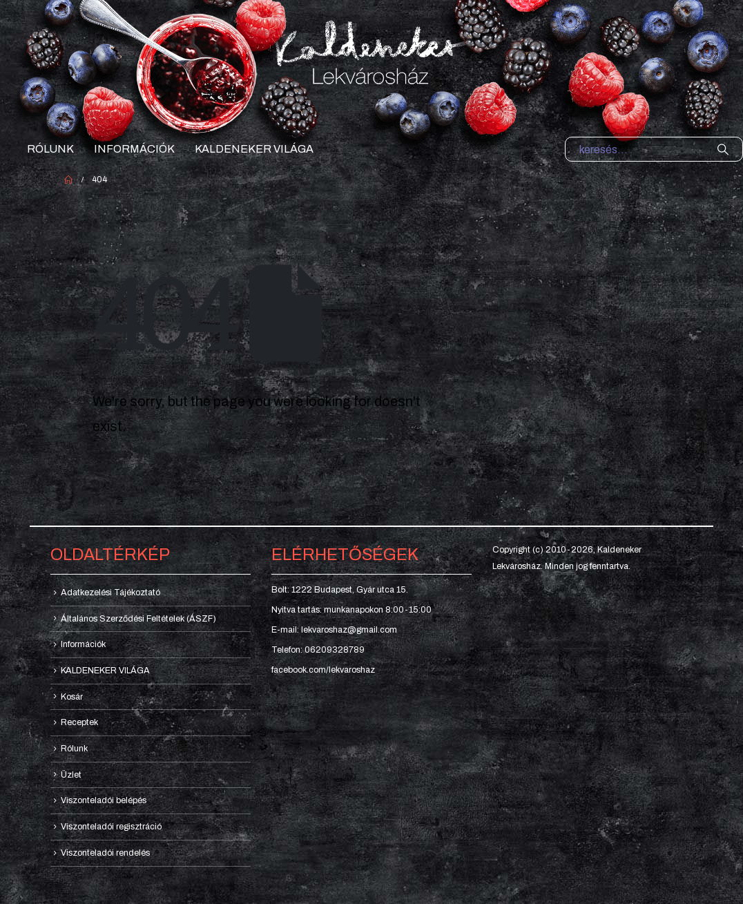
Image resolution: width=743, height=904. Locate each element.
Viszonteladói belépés (103, 800)
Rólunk (50, 149)
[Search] (723, 149)
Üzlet (71, 775)
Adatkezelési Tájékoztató (110, 592)
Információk (134, 149)
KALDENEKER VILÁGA (254, 149)
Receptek (79, 722)
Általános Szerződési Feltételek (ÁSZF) (138, 619)
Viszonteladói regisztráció (111, 826)
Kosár (72, 697)
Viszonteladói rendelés (105, 853)
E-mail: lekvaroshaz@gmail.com (334, 630)
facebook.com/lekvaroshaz (323, 670)
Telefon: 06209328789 (318, 650)
